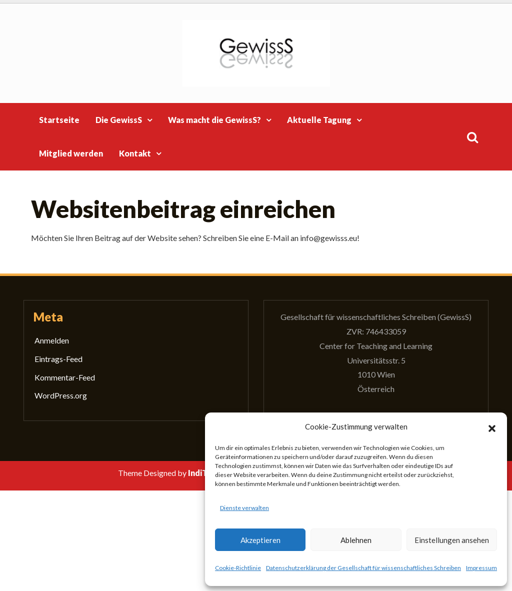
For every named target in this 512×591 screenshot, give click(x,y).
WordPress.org (60, 395)
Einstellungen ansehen (451, 540)
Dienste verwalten (244, 508)
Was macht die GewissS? (214, 119)
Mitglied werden (71, 153)
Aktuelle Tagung (319, 119)
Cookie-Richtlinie (238, 568)
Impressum (481, 568)
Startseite (59, 119)
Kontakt (135, 153)
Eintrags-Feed (58, 359)
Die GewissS (119, 119)
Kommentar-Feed (64, 377)
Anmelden (51, 340)
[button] (492, 427)
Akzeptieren (260, 540)
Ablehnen (356, 540)
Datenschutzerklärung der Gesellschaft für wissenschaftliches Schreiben (363, 568)
